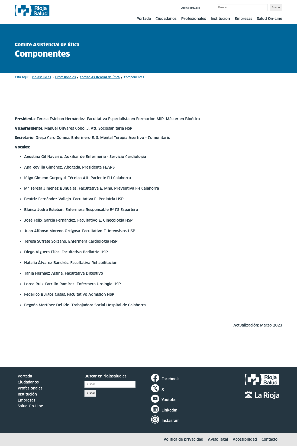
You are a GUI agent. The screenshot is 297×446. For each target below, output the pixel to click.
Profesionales (193, 18)
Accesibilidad (245, 439)
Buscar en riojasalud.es (105, 376)
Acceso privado (190, 7)
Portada (143, 18)
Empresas (243, 18)
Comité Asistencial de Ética (47, 44)
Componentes (42, 53)
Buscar (208, 7)
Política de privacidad (183, 439)
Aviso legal (218, 439)
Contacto (269, 439)
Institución (220, 18)
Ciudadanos (166, 18)
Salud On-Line (269, 18)
